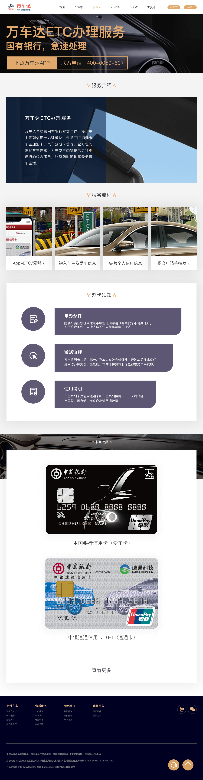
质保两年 (97, 715)
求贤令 (151, 7)
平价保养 (68, 715)
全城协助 (39, 715)
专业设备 (39, 719)
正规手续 (39, 724)
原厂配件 (97, 711)
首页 (62, 7)
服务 (97, 7)
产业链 (115, 7)
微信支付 (10, 719)
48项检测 (68, 719)
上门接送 (39, 711)
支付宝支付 (11, 724)
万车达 (133, 7)
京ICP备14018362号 (65, 767)
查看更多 (101, 670)
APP (190, 7)
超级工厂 (174, 7)
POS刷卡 (10, 715)
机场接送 (68, 711)
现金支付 (10, 711)
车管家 (79, 7)
